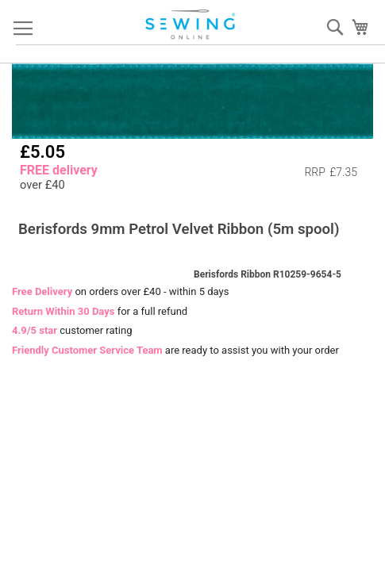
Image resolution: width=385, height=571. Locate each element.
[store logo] (191, 25)
